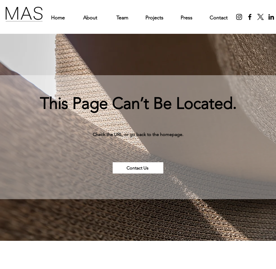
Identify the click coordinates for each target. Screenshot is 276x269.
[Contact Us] (138, 168)
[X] (260, 17)
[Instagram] (239, 17)
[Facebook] (250, 17)
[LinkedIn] (271, 17)
